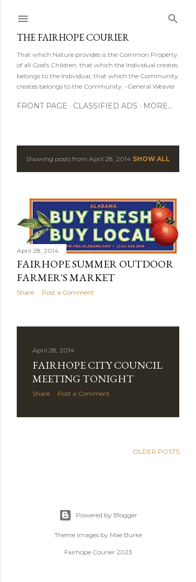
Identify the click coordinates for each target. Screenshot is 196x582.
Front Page (42, 106)
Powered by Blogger (98, 515)
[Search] (173, 16)
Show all (151, 159)
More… (157, 106)
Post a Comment (68, 292)
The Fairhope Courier (73, 37)
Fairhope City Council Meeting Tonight (97, 371)
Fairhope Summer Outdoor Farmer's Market (95, 270)
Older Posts (156, 451)
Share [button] (25, 292)
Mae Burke (126, 535)
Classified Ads (105, 106)
